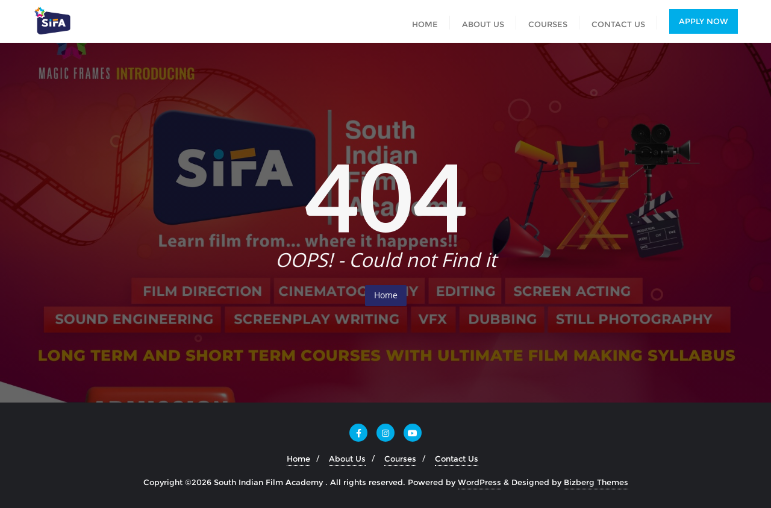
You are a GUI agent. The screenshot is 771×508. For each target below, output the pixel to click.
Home (386, 295)
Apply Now (703, 21)
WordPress (479, 482)
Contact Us (456, 458)
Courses (400, 458)
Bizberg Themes (596, 482)
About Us (347, 458)
